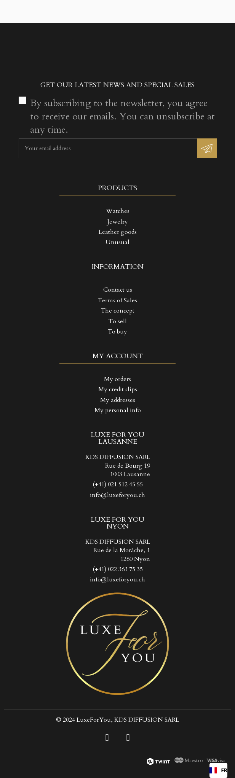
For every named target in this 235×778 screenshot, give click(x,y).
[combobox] (218, 770)
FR (218, 770)
